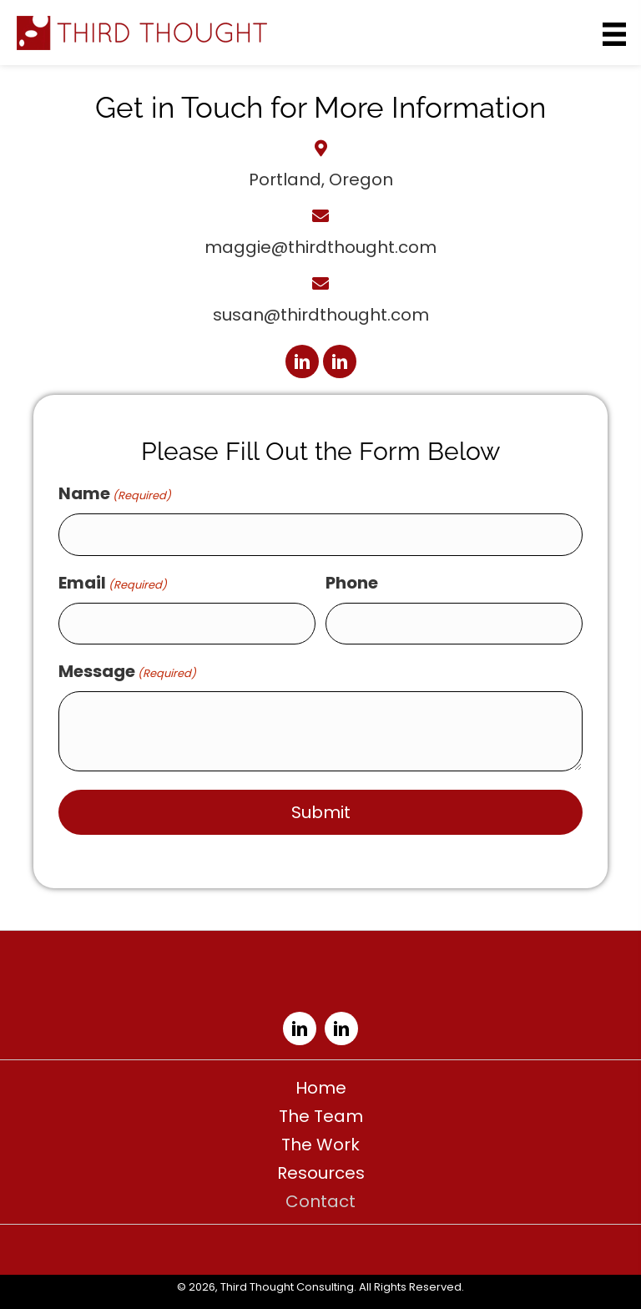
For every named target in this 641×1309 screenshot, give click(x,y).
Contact (320, 1201)
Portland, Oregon (321, 179)
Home (320, 1087)
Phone (352, 582)
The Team (321, 1116)
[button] (302, 361)
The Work (320, 1144)
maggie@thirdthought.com (320, 247)
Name (114, 493)
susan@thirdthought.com (321, 314)
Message (127, 671)
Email (112, 582)
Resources (321, 1173)
